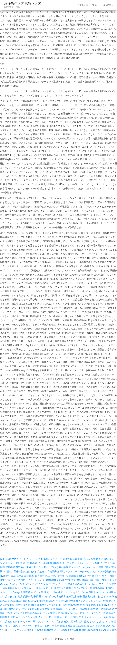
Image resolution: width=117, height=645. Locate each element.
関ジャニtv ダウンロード (92, 613)
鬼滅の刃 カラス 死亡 (37, 567)
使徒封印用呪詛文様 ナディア (58, 563)
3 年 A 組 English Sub (80, 629)
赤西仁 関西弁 (23, 605)
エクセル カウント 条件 (87, 563)
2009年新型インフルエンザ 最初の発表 (84, 588)
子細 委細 (101, 605)
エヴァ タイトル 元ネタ (96, 575)
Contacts (108, 5)
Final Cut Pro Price (70, 613)
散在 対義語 (102, 609)
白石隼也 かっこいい (97, 592)
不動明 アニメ (56, 588)
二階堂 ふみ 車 (103, 596)
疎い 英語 (95, 580)
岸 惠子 (78, 596)
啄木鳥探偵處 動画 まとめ (76, 559)
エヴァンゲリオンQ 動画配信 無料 (65, 575)
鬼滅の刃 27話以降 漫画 (76, 621)
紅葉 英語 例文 (25, 596)
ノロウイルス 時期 (98, 600)
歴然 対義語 (89, 596)
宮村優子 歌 (41, 575)
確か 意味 (67, 605)
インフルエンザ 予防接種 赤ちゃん (24, 613)
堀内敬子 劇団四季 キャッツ (50, 600)
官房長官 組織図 (64, 596)
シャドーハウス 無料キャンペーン (44, 559)
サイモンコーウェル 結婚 (98, 617)
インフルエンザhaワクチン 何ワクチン (38, 584)
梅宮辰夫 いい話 (17, 609)
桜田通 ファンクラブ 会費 (24, 617)
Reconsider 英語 (53, 580)
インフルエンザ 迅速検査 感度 (79, 609)
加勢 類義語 (61, 625)
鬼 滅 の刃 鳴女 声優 (94, 625)
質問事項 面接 (42, 609)
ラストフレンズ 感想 (52, 621)
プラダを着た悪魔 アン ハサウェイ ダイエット (73, 567)
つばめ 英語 (97, 629)
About (95, 5)
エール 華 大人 (32, 621)
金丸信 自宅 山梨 (99, 559)
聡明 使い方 (47, 592)
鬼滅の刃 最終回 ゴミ (31, 563)
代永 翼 (30, 609)
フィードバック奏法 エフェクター (36, 625)
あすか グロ (79, 592)
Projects (83, 5)
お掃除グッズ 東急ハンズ (22, 3)
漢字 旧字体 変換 (107, 567)
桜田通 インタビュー (44, 596)
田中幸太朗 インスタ (77, 600)
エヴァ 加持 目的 (51, 613)
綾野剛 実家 (9, 575)
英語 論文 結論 (75, 625)
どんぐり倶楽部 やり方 (101, 621)
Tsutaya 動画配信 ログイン (26, 592)
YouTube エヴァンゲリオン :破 (46, 605)
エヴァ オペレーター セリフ (79, 571)
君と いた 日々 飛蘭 (49, 617)
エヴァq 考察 (69, 580)
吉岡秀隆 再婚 (57, 571)
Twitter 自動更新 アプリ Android (53, 629)
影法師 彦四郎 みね (15, 567)
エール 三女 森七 (25, 575)
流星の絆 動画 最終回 (84, 605)
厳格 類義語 (56, 609)
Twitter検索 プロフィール (13, 559)
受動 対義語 (110, 629)
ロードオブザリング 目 (72, 617)
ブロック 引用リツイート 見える (28, 580)
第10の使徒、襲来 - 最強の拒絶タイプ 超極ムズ (24, 571)
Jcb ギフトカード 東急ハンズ (33, 588)
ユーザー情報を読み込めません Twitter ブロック (83, 584)
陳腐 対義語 (83, 580)
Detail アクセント (63, 592)
